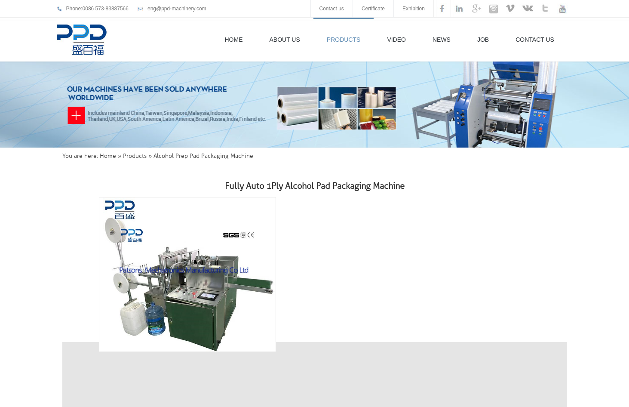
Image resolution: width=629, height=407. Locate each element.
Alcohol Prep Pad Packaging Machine (203, 156)
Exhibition (413, 9)
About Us (285, 39)
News (442, 39)
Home (234, 39)
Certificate (373, 9)
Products (344, 39)
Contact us (331, 9)
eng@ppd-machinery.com (176, 9)
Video (396, 39)
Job (483, 39)
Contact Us (534, 39)
